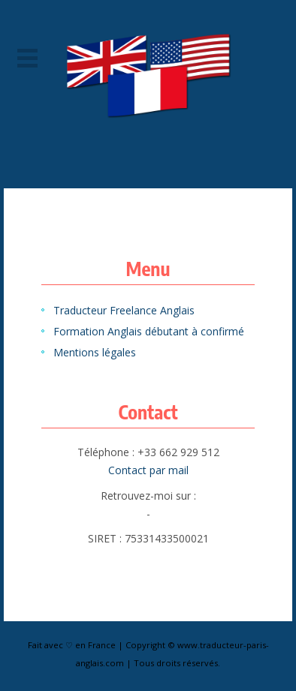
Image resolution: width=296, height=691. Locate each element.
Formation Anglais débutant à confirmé (148, 331)
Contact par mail (148, 470)
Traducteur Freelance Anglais (124, 310)
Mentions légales (94, 352)
